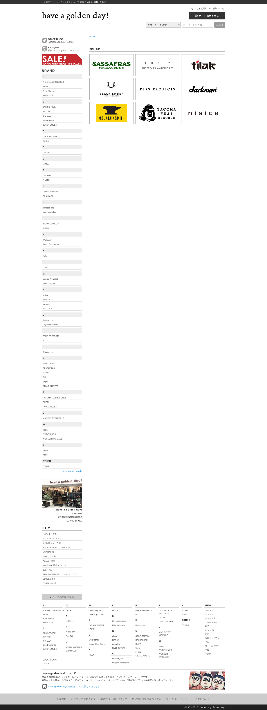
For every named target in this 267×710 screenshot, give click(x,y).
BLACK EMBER (50, 649)
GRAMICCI (71, 651)
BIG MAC (47, 641)
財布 (207, 634)
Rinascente (141, 625)
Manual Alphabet (119, 621)
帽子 (207, 626)
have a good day (96, 614)
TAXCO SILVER (166, 621)
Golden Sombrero (74, 647)
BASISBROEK (49, 633)
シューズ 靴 (210, 618)
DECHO (69, 610)
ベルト (208, 642)
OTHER (185, 625)
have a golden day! (213, 707)
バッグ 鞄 (209, 630)
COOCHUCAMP (50, 660)
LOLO (115, 610)
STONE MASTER (143, 656)
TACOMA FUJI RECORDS (165, 612)
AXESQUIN (48, 622)
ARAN (45, 614)
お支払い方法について (83, 699)
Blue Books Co (49, 645)
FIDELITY (70, 632)
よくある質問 (200, 8)
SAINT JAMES (142, 636)
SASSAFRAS (142, 640)
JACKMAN (94, 640)
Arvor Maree (48, 618)
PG (137, 614)
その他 (208, 654)
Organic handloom (120, 663)
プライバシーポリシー (178, 699)
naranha (116, 644)
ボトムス (209, 614)
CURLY (46, 664)
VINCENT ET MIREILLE (165, 633)
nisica (114, 636)
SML (138, 648)
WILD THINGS (165, 650)
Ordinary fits (117, 659)
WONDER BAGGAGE (164, 655)
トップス (209, 610)
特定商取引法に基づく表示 (147, 699)
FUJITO (69, 636)
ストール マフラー (213, 646)
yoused (185, 610)
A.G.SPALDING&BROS (53, 610)
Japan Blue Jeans (97, 644)
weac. (161, 646)
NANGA (115, 640)
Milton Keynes (118, 625)
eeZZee (69, 621)
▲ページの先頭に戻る (62, 597)
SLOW (138, 644)
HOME (92, 36)
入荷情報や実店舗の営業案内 (65, 40)
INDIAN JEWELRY (97, 625)
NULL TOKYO (118, 648)
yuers (184, 614)
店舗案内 (62, 699)
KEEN (92, 655)
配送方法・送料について (113, 699)
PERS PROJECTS (144, 610)
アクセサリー (211, 622)
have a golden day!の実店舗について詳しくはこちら (74, 686)
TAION (162, 617)
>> (72, 471)
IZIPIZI (92, 629)
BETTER (46, 637)
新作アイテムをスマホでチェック (65, 49)
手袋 (207, 650)
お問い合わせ (218, 8)
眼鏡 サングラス (212, 638)
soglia (138, 652)
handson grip (95, 610)
